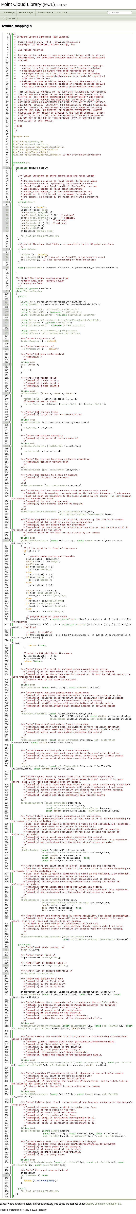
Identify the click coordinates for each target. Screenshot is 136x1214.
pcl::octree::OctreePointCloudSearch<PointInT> (70, 320)
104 (5, 304)
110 (5, 320)
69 (5, 212)
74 (5, 225)
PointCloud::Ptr (71, 312)
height (34, 225)
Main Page (9, 12)
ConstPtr (34, 304)
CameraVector (34, 267)
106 (5, 309)
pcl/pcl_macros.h (36, 144)
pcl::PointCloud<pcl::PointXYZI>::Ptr (65, 852)
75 (5, 228)
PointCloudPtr (37, 312)
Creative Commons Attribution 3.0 (103, 1203)
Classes (62, 12)
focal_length (38, 212)
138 (5, 393)
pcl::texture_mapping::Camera (59, 330)
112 (5, 325)
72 (5, 220)
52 (5, 167)
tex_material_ (31, 451)
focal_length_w (39, 215)
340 (5, 965)
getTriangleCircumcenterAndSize (40, 1025)
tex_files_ (30, 427)
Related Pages (26, 12)
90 (5, 267)
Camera (31, 202)
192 (5, 540)
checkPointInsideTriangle (36, 1162)
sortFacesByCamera (32, 802)
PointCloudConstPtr (40, 314)
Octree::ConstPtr (73, 325)
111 (5, 322)
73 (5, 223)
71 (5, 217)
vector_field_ (31, 398)
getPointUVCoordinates (34, 540)
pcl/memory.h (34, 141)
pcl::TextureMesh (53, 469)
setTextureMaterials (33, 446)
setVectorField (30, 393)
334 (5, 949)
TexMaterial (55, 446)
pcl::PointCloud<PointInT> (62, 309)
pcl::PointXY (79, 1025)
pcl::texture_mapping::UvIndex (61, 333)
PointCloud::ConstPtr (81, 314)
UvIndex (32, 249)
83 (5, 249)
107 (5, 312)
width (33, 228)
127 (5, 364)
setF (23, 364)
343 (5, 973)
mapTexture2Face (31, 994)
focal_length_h (39, 217)
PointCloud (35, 309)
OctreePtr (35, 322)
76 (5, 231)
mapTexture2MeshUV (32, 485)
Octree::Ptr (63, 322)
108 (5, 314)
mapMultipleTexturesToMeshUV (38, 511)
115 (5, 333)
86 (5, 257)
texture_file (44, 231)
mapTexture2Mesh (31, 469)
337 (5, 957)
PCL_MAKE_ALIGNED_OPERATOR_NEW (40, 236)
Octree (33, 320)
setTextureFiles (31, 422)
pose (44, 209)
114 (5, 330)
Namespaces (45, 12)
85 (5, 254)
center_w (35, 220)
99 (5, 291)
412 (5, 1175)
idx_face (31, 259)
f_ (24, 369)
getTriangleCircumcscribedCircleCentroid (46, 1062)
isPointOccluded (31, 687)
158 (5, 446)
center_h (35, 223)
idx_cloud (32, 257)
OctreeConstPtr (38, 325)
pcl (3, 18)
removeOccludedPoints (34, 713)
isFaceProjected (31, 1130)
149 (5, 422)
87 (5, 259)
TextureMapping (32, 291)
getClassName (29, 1175)
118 (5, 341)
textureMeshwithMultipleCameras (40, 936)
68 (5, 209)
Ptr (31, 301)
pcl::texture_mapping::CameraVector (81, 514)
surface (12, 18)
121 (5, 348)
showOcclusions (30, 850)
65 (5, 202)
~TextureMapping (31, 348)
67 (5, 207)
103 (5, 301)
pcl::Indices (57, 718)
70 (5, 215)
